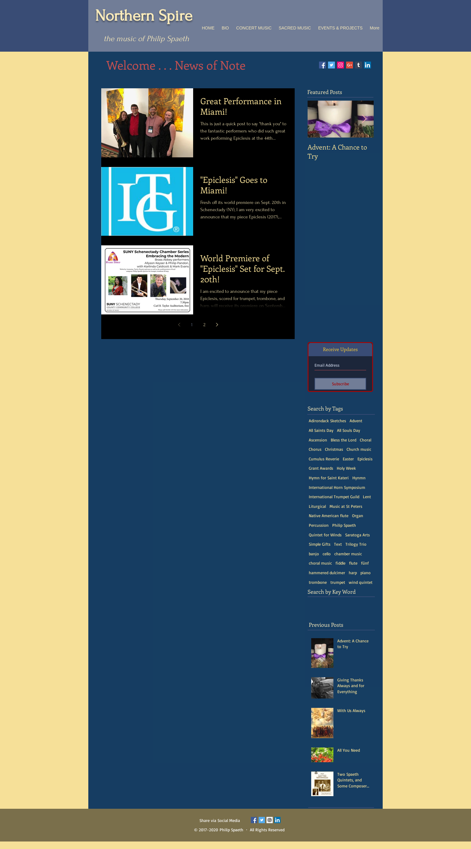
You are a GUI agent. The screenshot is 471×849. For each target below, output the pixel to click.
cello (327, 553)
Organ (357, 515)
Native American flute (328, 515)
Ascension (318, 439)
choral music (320, 562)
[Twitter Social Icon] (331, 65)
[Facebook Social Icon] (322, 65)
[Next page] (216, 324)
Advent (356, 420)
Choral (365, 439)
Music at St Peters (346, 506)
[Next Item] (364, 119)
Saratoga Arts (357, 534)
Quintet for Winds (325, 534)
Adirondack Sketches (327, 420)
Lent (367, 496)
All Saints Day (321, 430)
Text (338, 544)
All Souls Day (348, 430)
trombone (318, 582)
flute (353, 562)
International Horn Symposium (337, 487)
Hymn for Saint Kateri (329, 477)
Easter (348, 458)
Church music (359, 449)
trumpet (337, 582)
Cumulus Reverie (324, 458)
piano (365, 572)
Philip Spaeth (344, 525)
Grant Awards (321, 468)
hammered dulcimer (327, 572)
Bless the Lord (343, 439)
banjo (314, 553)
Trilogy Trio (355, 544)
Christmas (334, 449)
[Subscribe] (340, 384)
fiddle (340, 562)
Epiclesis (364, 458)
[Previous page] (179, 324)
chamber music (348, 553)
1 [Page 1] (192, 324)
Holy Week (346, 468)
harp (353, 572)
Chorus (315, 449)
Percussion (319, 525)
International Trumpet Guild (334, 496)
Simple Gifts (319, 544)
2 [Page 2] (204, 324)
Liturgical (317, 506)
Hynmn (359, 477)
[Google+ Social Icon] (349, 65)
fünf (365, 562)
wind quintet (360, 582)
